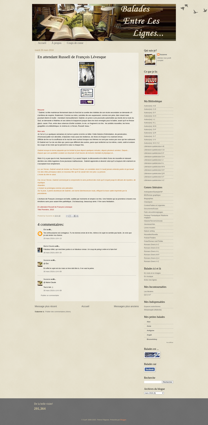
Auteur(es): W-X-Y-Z (151, 143)
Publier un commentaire (50, 295)
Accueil (42, 42)
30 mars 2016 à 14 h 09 (53, 271)
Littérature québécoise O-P (154, 170)
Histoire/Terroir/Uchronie (153, 221)
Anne (149, 326)
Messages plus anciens (126, 306)
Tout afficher (169, 342)
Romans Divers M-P (151, 255)
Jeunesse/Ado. (149, 224)
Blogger (123, 420)
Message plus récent (46, 306)
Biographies (148, 199)
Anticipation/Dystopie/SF (153, 192)
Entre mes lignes (150, 280)
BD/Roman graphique (152, 195)
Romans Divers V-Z (151, 261)
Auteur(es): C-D (150, 109)
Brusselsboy (152, 339)
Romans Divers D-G (151, 248)
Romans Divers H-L (151, 251)
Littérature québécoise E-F (154, 153)
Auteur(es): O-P (150, 129)
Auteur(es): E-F (150, 113)
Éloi (45, 230)
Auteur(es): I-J (149, 119)
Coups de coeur (75, 42)
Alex (148, 322)
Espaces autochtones (152, 306)
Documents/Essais (151, 209)
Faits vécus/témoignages (153, 212)
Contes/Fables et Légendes (154, 205)
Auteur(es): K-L (150, 123)
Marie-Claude (49, 246)
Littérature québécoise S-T (154, 177)
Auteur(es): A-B (150, 106)
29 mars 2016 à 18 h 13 (53, 238)
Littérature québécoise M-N (154, 167)
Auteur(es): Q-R (150, 133)
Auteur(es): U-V (150, 140)
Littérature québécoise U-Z (154, 180)
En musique (148, 276)
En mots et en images (152, 273)
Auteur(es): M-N (150, 126)
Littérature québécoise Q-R (154, 173)
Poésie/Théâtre (150, 238)
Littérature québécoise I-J (153, 160)
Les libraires (148, 291)
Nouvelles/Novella (151, 234)
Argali (149, 335)
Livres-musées (149, 228)
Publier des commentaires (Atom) (58, 312)
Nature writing (149, 231)
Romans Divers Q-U (151, 258)
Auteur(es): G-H (150, 116)
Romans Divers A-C (151, 245)
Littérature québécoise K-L (154, 163)
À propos (56, 42)
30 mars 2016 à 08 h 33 (53, 253)
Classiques (148, 202)
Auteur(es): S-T (150, 136)
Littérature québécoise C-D (154, 150)
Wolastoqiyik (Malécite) (153, 310)
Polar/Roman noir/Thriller (153, 241)
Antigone (150, 330)
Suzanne (47, 260)
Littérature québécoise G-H (154, 157)
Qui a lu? (147, 295)
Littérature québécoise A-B (154, 146)
